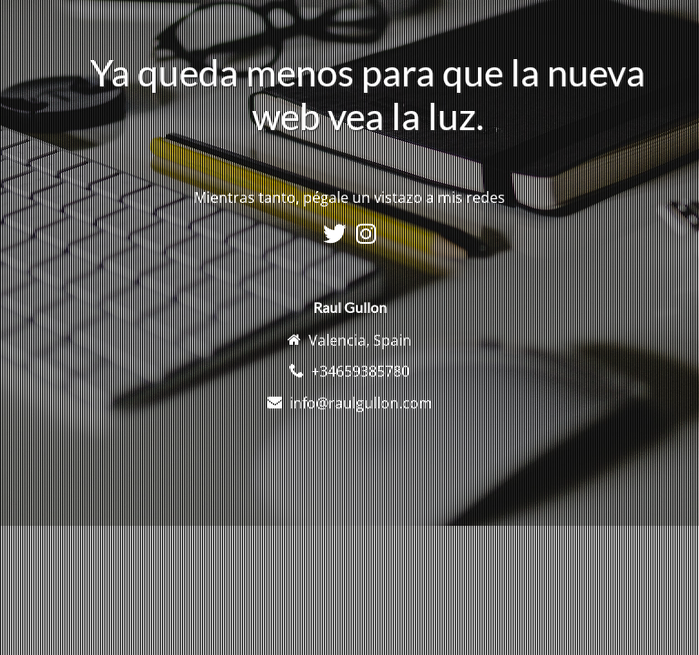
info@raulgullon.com (360, 403)
